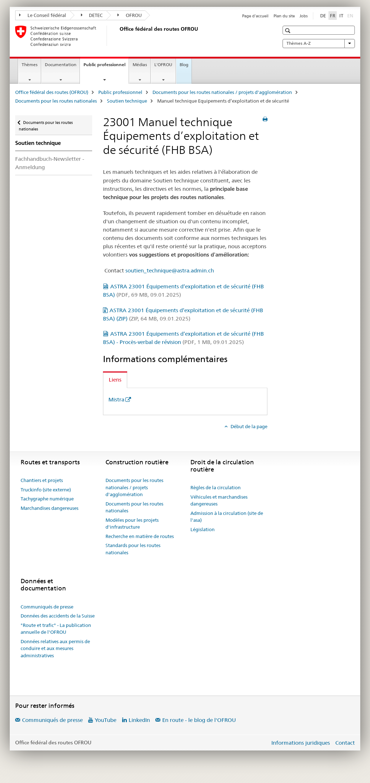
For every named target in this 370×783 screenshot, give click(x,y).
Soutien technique (127, 101)
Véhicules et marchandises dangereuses (219, 500)
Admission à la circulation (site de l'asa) (226, 516)
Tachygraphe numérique (47, 499)
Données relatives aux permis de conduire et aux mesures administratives (55, 648)
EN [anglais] (351, 15)
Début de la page (248, 426)
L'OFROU (163, 64)
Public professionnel (106, 66)
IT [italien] (341, 15)
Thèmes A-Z (319, 43)
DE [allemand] (323, 15)
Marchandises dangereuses (49, 508)
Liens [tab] (115, 379)
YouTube (105, 720)
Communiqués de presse (47, 607)
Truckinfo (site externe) (46, 489)
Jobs (303, 15)
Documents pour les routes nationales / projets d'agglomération (222, 92)
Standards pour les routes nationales (133, 548)
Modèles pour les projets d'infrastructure (132, 523)
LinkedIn (139, 720)
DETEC (92, 15)
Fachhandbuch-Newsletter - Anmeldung (49, 163)
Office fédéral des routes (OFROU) (51, 92)
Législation (202, 529)
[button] (288, 30)
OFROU (129, 15)
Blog (184, 64)
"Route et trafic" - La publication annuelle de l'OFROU (56, 628)
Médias (140, 64)
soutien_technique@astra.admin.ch (169, 270)
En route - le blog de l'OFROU (199, 720)
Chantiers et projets (42, 480)
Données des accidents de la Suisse (58, 616)
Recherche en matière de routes (140, 536)
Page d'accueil (255, 15)
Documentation (60, 64)
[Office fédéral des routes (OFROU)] (118, 36)
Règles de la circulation (215, 487)
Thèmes (30, 64)
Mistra (116, 399)
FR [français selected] (332, 15)
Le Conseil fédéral (42, 15)
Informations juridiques (300, 742)
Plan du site (284, 15)
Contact (345, 742)
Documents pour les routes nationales (56, 101)
